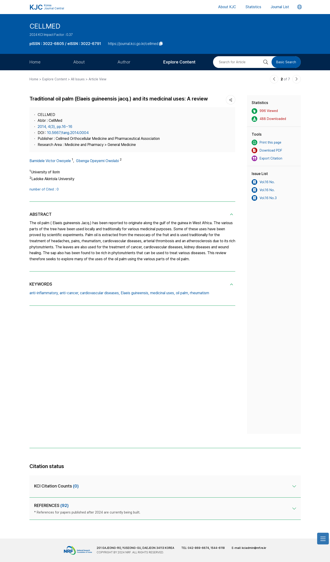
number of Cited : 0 (44, 189)
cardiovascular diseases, (100, 293)
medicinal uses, (162, 293)
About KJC (227, 7)
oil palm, (182, 293)
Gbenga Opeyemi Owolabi (97, 161)
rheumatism (199, 293)
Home (34, 62)
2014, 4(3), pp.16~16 (55, 126)
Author (124, 62)
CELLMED (44, 26)
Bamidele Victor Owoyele (50, 161)
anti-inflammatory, (44, 293)
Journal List (280, 7)
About (79, 62)
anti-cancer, (69, 293)
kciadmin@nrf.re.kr (254, 548)
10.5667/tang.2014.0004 (68, 132)
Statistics (253, 7)
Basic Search (286, 62)
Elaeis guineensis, (135, 293)
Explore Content (179, 62)
